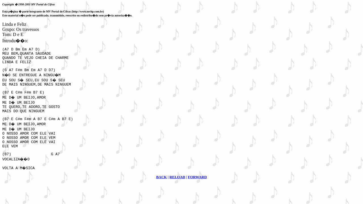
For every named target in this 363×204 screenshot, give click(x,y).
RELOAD (177, 190)
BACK (161, 190)
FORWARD (197, 190)
